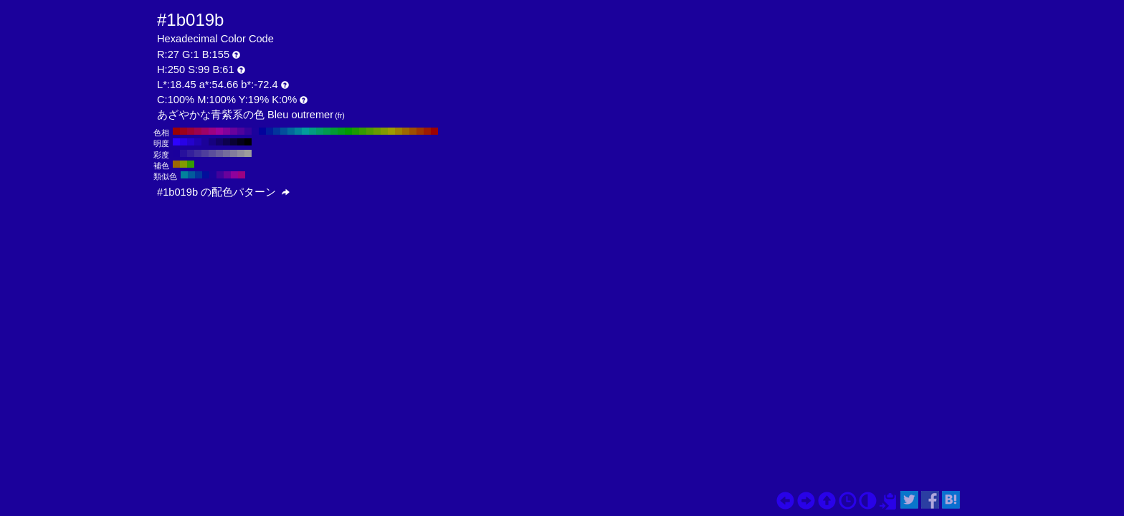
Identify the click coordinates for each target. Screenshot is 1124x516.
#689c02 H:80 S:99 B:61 (377, 131)
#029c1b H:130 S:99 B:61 (341, 131)
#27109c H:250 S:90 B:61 (183, 153)
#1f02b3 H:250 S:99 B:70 (197, 141)
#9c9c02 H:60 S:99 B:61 (391, 131)
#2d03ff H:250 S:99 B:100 (176, 141)
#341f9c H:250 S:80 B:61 (190, 153)
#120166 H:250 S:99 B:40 (219, 141)
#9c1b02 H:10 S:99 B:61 (427, 131)
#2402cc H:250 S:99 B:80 (190, 141)
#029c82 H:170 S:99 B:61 (312, 131)
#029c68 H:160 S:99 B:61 (319, 131)
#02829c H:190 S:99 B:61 (298, 131)
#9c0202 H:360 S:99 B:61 (176, 131)
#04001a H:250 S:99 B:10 (240, 141)
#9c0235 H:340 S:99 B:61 (190, 131)
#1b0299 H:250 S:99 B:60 (205, 141)
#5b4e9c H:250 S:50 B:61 (212, 153)
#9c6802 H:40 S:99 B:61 (405, 131)
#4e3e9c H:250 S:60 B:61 (205, 153)
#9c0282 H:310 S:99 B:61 (212, 131)
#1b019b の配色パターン (223, 192)
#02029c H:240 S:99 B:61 (262, 131)
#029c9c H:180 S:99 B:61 (305, 131)
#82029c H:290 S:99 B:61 (226, 131)
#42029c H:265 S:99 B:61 (220, 174)
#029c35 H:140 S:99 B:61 (334, 131)
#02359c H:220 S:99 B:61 (276, 131)
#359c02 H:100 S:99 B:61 (362, 131)
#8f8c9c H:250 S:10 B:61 (240, 153)
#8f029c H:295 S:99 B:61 (234, 174)
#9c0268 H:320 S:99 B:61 (205, 131)
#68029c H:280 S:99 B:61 (233, 131)
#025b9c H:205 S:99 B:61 (191, 174)
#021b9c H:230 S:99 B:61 (269, 131)
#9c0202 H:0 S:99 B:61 (434, 131)
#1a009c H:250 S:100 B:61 (176, 153)
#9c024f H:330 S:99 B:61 (197, 131)
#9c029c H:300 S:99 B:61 (219, 131)
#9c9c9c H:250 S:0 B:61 (248, 153)
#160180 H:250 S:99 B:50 (212, 141)
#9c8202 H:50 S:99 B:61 (398, 131)
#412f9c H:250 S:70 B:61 (197, 153)
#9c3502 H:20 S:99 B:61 (420, 131)
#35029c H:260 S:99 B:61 (248, 131)
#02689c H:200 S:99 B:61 (291, 131)
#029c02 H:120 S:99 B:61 (348, 131)
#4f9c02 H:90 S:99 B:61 (369, 131)
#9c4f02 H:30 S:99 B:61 (412, 131)
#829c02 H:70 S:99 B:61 (384, 131)
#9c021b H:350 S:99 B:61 (183, 131)
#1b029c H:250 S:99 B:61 (255, 131)
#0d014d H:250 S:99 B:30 (226, 141)
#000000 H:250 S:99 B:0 (248, 141)
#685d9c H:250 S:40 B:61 (219, 153)
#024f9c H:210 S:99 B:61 (283, 131)
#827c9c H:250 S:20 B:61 (233, 153)
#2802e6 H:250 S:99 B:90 (183, 141)
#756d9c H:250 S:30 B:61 (226, 153)
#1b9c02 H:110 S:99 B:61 (355, 131)
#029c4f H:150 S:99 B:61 (326, 131)
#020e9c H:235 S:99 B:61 (205, 174)
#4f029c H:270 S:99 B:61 (240, 131)
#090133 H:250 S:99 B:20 (233, 141)
